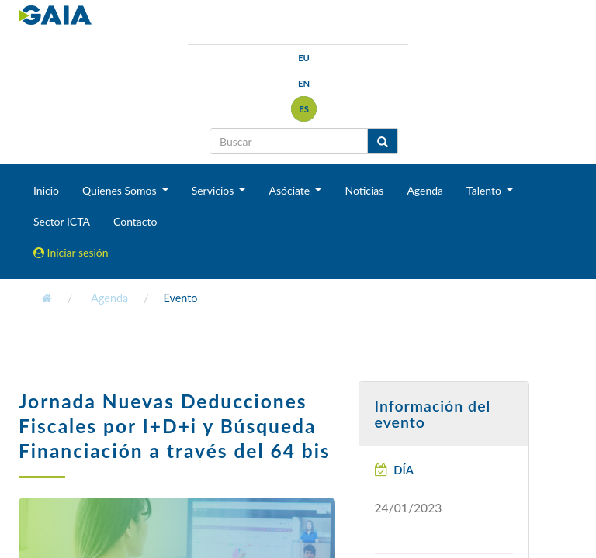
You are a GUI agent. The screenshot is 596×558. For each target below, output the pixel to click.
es (304, 109)
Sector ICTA (61, 221)
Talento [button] (485, 190)
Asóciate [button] (290, 190)
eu (304, 58)
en (304, 83)
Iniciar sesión (71, 252)
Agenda (425, 190)
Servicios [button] (214, 190)
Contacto (135, 221)
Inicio (46, 190)
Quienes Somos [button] (120, 190)
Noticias (364, 190)
